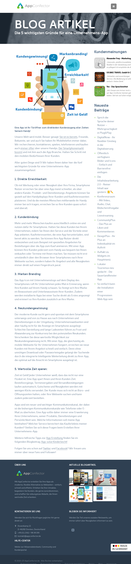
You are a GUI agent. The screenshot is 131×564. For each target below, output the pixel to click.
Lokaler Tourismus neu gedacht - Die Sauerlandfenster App (107, 272)
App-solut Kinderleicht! (54, 441)
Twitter (47, 448)
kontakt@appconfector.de (28, 536)
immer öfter (27, 148)
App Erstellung (54, 437)
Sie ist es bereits (68, 136)
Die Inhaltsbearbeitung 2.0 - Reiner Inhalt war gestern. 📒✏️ (107, 184)
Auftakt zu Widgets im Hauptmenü (104, 255)
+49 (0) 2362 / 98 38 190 (27, 533)
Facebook (61, 448)
